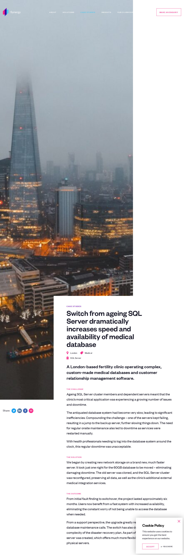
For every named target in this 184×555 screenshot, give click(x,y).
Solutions (68, 12)
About (52, 12)
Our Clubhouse (126, 12)
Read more (168, 546)
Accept (150, 546)
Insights (106, 12)
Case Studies (87, 12)
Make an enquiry (169, 12)
